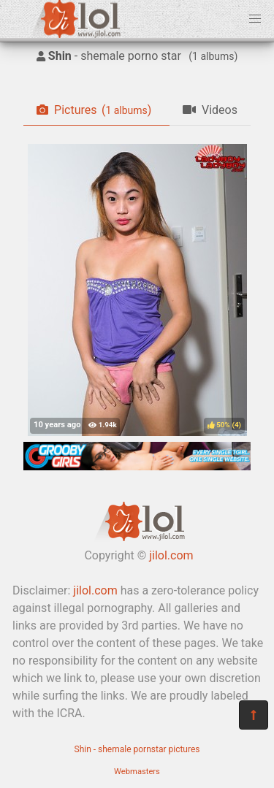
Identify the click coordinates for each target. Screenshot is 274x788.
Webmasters (137, 771)
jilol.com (171, 555)
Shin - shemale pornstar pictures (137, 749)
